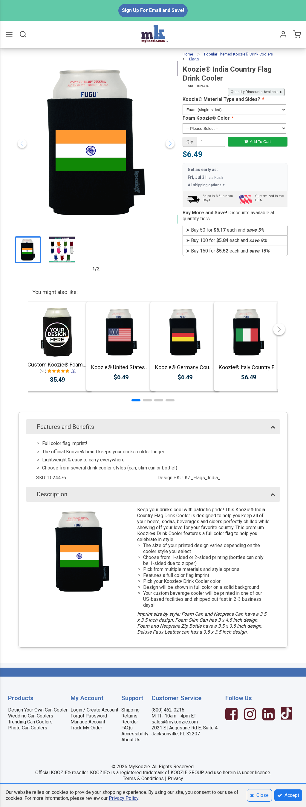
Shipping (130, 710)
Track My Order (86, 728)
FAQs (127, 728)
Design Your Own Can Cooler (38, 710)
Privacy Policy (123, 798)
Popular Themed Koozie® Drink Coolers (238, 54)
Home (188, 54)
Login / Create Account (94, 710)
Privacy (175, 778)
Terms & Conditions (143, 778)
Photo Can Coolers (27, 728)
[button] (135, 400)
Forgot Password (89, 716)
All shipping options (206, 185)
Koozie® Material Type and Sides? (223, 99)
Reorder (129, 722)
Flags (194, 59)
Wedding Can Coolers (30, 716)
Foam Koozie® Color (208, 118)
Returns (129, 716)
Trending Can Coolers (30, 722)
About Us (130, 740)
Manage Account (88, 722)
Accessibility (135, 734)
